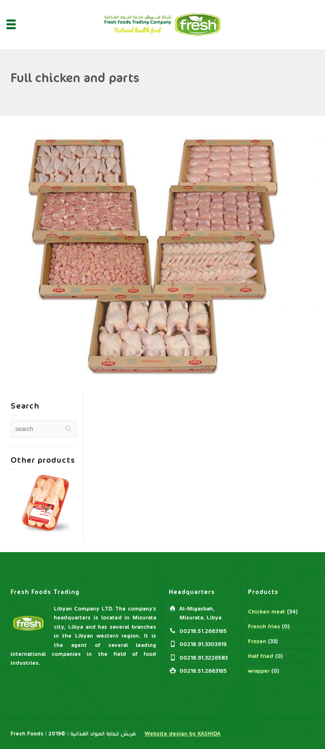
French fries (264, 626)
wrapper (259, 671)
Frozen (257, 641)
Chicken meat (266, 611)
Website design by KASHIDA (182, 733)
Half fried (260, 656)
